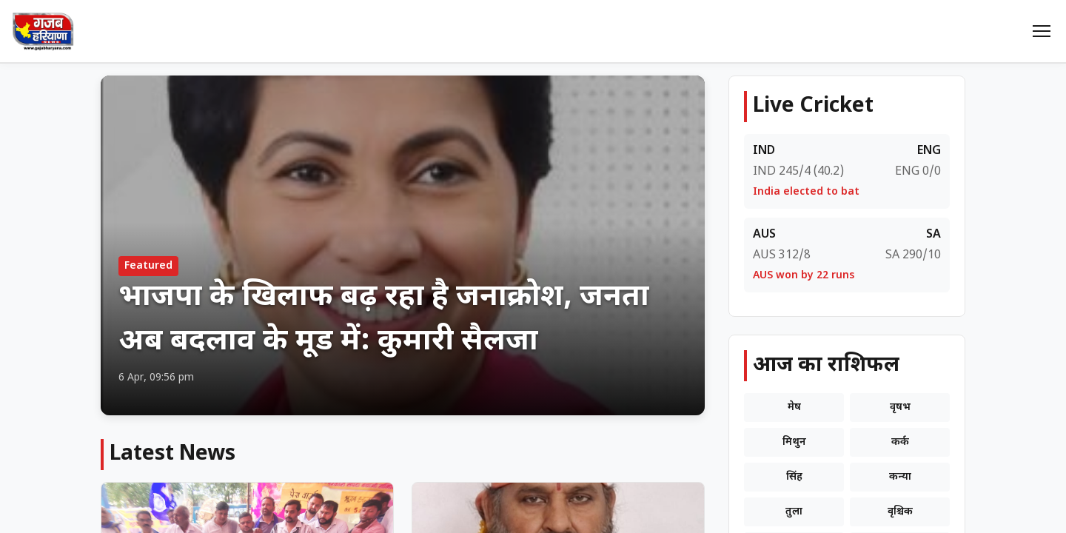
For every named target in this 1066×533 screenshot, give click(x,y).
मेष (794, 407)
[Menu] (1041, 31)
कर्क (900, 442)
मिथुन (794, 442)
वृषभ (900, 407)
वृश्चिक (900, 512)
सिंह (794, 477)
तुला (793, 512)
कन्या (900, 477)
